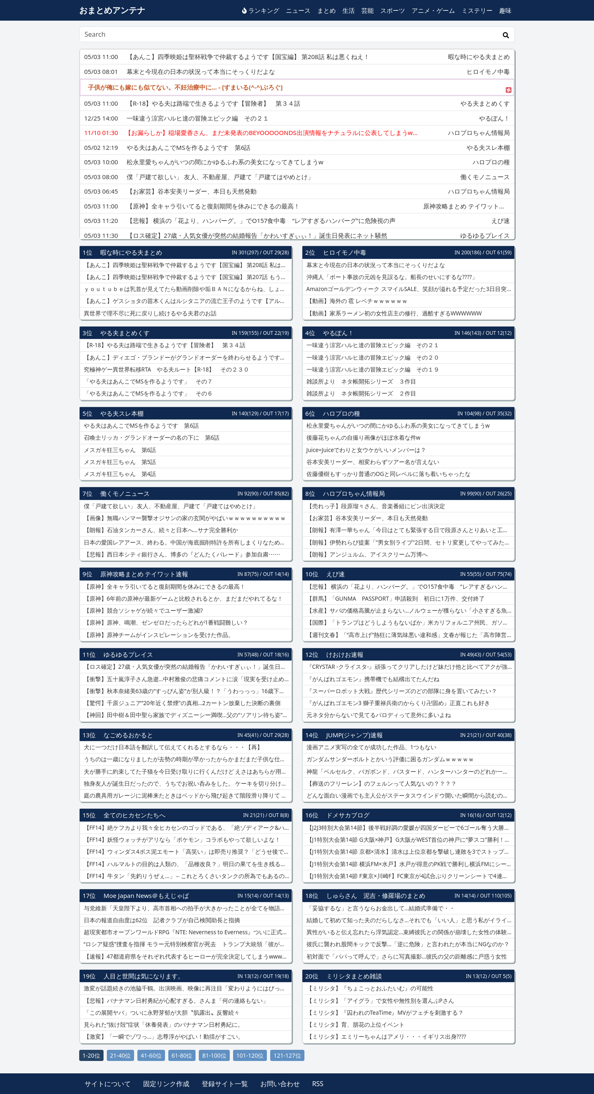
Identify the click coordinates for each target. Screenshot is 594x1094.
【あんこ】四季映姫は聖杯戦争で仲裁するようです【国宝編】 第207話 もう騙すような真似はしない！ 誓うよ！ (187, 277)
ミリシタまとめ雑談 (354, 976)
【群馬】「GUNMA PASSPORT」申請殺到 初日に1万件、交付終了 (395, 598)
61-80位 (182, 1055)
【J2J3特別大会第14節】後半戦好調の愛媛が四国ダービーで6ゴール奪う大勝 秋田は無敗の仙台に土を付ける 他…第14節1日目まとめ (409, 827)
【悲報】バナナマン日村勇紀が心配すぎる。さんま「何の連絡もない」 (175, 1000)
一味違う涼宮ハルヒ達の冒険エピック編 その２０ (372, 357)
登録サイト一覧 (225, 1083)
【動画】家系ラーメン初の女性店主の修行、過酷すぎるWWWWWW (393, 313)
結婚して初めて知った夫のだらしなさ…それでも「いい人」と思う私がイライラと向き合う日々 (409, 920)
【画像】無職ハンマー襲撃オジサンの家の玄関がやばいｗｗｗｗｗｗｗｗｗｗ (184, 518)
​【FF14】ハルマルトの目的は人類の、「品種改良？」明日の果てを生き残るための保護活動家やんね (187, 864)
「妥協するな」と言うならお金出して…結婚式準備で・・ (380, 908)
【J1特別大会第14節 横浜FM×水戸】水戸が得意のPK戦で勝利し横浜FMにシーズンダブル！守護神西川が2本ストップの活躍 (409, 864)
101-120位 (250, 1055)
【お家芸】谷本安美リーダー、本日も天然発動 (366, 518)
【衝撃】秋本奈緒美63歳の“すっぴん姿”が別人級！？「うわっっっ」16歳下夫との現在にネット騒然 (187, 691)
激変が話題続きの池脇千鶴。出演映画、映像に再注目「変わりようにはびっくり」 (187, 988)
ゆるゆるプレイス (128, 654)
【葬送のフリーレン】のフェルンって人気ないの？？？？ (381, 783)
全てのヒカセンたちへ (134, 815)
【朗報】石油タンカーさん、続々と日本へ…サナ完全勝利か (160, 530)
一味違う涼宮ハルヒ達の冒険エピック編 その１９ (372, 369)
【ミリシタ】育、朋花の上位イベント (355, 1024)
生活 (348, 10)
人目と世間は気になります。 (144, 976)
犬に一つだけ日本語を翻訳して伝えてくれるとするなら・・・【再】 (172, 747)
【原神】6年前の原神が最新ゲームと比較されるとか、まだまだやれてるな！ (182, 598)
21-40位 (120, 1055)
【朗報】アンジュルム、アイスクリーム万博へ (366, 554)
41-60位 (151, 1055)
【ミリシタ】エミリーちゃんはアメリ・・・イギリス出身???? (385, 1036)
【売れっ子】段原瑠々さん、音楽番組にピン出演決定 (375, 506)
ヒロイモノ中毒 (344, 252)
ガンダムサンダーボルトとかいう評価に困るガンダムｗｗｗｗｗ (389, 759)
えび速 (335, 574)
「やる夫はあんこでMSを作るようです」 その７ (147, 381)
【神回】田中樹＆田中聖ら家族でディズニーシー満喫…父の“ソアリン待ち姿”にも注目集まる (187, 715)
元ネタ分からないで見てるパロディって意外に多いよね (378, 715)
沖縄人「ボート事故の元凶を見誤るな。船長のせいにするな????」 (391, 277)
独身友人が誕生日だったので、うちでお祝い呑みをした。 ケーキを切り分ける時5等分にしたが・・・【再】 (187, 783)
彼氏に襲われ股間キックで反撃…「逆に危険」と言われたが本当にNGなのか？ (407, 944)
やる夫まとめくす (125, 333)
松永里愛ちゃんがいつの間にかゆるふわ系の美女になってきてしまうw (397, 425)
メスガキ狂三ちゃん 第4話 (119, 474)
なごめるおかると (128, 735)
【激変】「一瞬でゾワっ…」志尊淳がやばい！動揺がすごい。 (163, 1036)
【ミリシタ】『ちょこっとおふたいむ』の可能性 (369, 988)
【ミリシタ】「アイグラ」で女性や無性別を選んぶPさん (379, 1000)
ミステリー (477, 10)
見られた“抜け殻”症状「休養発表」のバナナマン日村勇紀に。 (162, 1024)
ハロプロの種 (341, 413)
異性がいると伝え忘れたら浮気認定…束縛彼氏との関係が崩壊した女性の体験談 (409, 932)
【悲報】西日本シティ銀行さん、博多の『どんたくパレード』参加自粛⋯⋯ (181, 554)
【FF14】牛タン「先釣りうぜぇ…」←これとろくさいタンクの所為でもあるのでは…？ (187, 876)
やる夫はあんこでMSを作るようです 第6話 (140, 425)
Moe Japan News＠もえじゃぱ (146, 895)
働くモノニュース (125, 493)
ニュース (298, 10)
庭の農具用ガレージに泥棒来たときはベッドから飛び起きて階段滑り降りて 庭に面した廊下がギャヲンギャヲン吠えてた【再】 (187, 795)
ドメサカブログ (348, 815)
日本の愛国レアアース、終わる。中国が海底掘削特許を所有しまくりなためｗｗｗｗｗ (187, 542)
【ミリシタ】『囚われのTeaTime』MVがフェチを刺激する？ (384, 1012)
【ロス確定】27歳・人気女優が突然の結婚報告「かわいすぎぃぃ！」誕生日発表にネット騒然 (187, 666)
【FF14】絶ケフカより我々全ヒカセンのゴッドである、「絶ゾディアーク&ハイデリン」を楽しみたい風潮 (187, 827)
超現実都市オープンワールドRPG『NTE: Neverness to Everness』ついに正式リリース (187, 932)
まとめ (326, 10)
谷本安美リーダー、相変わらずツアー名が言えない (372, 462)
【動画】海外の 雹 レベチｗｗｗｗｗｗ (356, 301)
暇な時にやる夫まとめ (131, 252)
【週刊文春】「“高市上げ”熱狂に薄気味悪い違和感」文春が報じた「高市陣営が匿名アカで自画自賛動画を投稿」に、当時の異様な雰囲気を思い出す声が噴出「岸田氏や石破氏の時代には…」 (409, 635)
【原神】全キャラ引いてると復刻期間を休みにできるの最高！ (163, 586)
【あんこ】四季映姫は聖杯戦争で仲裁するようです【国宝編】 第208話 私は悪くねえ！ (187, 265)
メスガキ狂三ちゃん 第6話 (119, 450)
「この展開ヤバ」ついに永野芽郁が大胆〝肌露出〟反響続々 (161, 1012)
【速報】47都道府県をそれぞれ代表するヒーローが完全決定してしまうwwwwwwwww (187, 956)
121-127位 (287, 1055)
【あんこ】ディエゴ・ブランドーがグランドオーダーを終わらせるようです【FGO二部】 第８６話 (187, 357)
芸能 (367, 10)
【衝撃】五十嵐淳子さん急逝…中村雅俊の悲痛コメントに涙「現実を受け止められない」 (187, 679)
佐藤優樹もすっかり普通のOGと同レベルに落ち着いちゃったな (388, 474)
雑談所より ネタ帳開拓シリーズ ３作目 (360, 381)
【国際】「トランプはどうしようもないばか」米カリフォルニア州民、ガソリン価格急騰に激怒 (409, 622)
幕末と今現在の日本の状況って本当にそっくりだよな (375, 265)
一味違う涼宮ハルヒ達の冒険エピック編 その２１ (372, 345)
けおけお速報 (344, 654)
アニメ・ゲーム (433, 10)
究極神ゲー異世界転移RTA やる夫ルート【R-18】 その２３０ (165, 369)
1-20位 (91, 1055)
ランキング (260, 10)
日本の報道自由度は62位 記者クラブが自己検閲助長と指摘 (161, 920)
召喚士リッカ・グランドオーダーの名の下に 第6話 (150, 437)
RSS (318, 1083)
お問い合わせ (280, 1083)
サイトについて (108, 1083)
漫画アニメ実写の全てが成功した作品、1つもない (370, 747)
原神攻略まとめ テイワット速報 (144, 574)
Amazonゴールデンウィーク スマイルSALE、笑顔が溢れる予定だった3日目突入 (408, 289)
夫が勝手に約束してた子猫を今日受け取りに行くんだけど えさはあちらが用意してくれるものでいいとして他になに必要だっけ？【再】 (187, 771)
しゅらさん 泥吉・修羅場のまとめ (375, 895)
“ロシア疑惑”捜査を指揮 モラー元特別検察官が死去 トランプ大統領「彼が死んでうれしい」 (187, 944)
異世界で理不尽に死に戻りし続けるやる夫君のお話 (149, 313)
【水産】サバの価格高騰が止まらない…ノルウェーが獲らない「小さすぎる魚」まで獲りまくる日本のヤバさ (409, 610)
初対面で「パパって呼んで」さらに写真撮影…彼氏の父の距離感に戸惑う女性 (406, 956)
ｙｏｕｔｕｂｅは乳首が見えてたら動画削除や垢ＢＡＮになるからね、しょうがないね (187, 289)
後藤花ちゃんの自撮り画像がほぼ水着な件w (362, 437)
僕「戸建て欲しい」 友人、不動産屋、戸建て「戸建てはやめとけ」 (170, 506)
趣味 (505, 10)
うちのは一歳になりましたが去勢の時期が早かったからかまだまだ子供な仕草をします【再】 (187, 759)
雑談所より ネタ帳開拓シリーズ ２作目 (360, 393)
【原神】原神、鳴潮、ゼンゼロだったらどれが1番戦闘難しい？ (165, 622)
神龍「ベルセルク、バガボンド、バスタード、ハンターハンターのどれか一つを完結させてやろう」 (409, 771)
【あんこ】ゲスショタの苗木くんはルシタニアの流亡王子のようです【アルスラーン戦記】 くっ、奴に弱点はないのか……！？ (187, 301)
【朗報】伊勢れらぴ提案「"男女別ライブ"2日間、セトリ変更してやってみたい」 (409, 542)
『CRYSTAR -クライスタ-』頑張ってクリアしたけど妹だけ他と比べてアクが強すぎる (409, 666)
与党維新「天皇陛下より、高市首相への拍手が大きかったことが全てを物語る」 (187, 908)
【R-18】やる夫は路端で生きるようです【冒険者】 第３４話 (163, 345)
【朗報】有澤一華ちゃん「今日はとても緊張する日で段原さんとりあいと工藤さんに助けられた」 (409, 530)
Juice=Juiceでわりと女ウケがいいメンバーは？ (365, 450)
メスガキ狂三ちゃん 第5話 (119, 462)
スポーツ (392, 10)
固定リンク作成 (166, 1083)
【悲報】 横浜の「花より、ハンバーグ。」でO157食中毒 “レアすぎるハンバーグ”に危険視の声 (409, 586)
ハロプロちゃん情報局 (354, 493)
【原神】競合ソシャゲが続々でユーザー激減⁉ (142, 610)
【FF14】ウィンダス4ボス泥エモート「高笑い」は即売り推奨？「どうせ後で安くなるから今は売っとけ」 (187, 851)
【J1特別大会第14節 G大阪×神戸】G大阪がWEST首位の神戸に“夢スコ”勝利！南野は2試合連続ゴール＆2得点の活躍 (409, 839)
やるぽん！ (338, 333)
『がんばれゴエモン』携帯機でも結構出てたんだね (372, 679)
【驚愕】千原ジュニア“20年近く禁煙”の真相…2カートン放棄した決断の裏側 (181, 703)
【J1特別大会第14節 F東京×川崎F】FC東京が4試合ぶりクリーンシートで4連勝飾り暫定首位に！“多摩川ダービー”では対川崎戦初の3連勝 (409, 876)
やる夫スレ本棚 (122, 413)
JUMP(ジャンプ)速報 (354, 735)
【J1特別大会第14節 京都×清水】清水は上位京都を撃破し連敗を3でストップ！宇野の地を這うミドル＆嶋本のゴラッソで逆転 (409, 851)
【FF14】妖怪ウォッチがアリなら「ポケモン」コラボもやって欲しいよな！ (181, 839)
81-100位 (214, 1055)
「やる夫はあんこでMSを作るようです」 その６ (147, 393)
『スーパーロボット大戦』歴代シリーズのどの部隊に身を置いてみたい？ (401, 691)
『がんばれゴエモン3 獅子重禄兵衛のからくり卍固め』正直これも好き (397, 703)
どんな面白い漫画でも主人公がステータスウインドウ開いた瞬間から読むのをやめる (409, 795)
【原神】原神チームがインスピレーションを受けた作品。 (158, 635)
